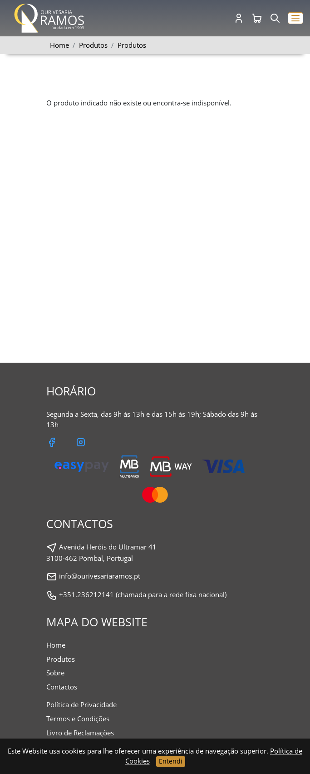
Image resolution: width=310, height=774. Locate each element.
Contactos (61, 686)
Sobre (55, 672)
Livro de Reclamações (80, 732)
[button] (295, 18)
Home (59, 45)
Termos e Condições (77, 718)
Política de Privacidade (81, 704)
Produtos (132, 45)
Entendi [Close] (170, 761)
